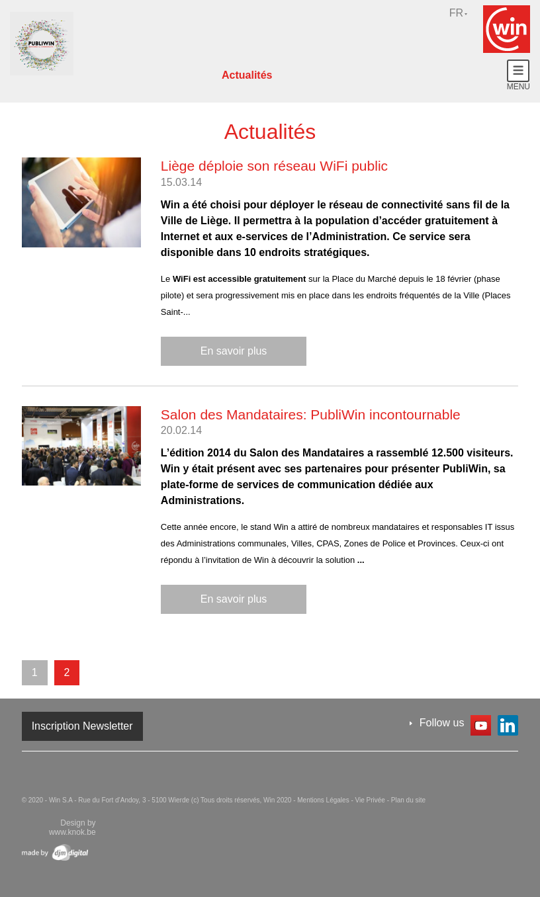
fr (456, 13)
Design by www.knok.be (72, 827)
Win (506, 29)
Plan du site (408, 800)
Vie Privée (371, 800)
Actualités (247, 75)
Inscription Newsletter (82, 726)
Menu (518, 75)
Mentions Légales (324, 800)
